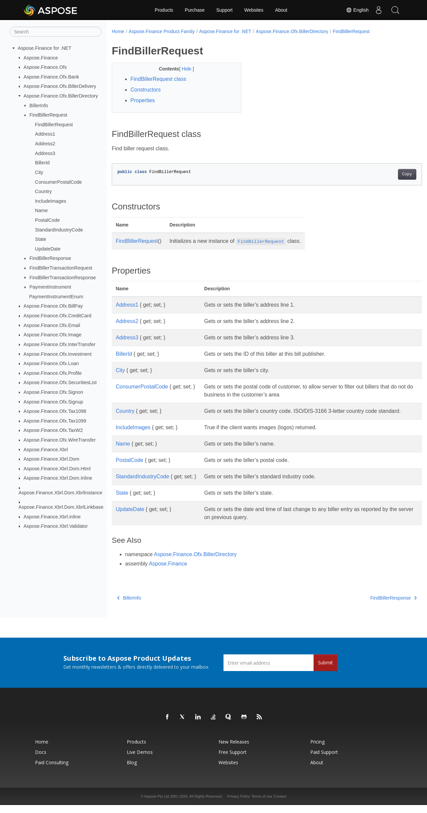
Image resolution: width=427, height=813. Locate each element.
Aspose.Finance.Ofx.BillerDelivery (60, 86)
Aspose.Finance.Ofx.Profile (53, 373)
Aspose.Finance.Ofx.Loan (51, 363)
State (40, 239)
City (39, 172)
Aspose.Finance (41, 57)
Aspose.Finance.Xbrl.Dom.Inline (58, 478)
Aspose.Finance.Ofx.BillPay (53, 306)
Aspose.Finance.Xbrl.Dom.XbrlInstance (60, 492)
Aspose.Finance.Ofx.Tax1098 (55, 411)
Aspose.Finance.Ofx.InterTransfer (59, 344)
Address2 (45, 143)
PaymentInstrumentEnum (56, 296)
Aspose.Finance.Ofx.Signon (53, 392)
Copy (385, 174)
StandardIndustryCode (59, 229)
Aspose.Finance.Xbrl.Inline (52, 516)
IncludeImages (50, 201)
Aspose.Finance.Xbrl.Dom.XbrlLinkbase (61, 507)
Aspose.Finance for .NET (44, 48)
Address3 (45, 153)
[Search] (55, 32)
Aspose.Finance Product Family (162, 31)
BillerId (42, 162)
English (357, 10)
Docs (40, 760)
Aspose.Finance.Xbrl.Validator (56, 526)
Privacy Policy (238, 804)
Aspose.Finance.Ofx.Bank (51, 76)
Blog (132, 770)
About (281, 10)
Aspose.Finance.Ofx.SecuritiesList (60, 382)
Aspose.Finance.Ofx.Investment (58, 353)
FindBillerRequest (48, 115)
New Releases (234, 750)
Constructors (145, 90)
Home (118, 31)
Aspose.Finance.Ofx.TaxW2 (53, 430)
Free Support (233, 760)
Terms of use (261, 804)
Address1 (45, 134)
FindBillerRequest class (158, 79)
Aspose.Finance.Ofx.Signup (53, 401)
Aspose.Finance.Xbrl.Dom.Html (57, 468)
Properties (142, 100)
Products (164, 10)
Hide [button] (182, 68)
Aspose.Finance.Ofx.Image (53, 334)
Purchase (194, 10)
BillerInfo (38, 105)
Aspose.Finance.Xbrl (46, 449)
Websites (253, 10)
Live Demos (140, 760)
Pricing (317, 750)
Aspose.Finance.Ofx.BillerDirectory (61, 96)
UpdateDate (48, 249)
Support (224, 10)
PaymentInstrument (50, 287)
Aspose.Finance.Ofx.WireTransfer (60, 440)
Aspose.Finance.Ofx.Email (52, 325)
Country (43, 191)
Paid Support (324, 760)
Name (41, 210)
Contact (280, 804)
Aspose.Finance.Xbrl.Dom (51, 459)
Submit (325, 670)
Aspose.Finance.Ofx (45, 67)
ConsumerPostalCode (58, 181)
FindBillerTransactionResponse (62, 277)
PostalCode (47, 220)
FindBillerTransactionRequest (60, 268)
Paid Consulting (51, 770)
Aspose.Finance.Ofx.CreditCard (57, 315)
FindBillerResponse (50, 258)
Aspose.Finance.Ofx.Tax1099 (55, 421)
